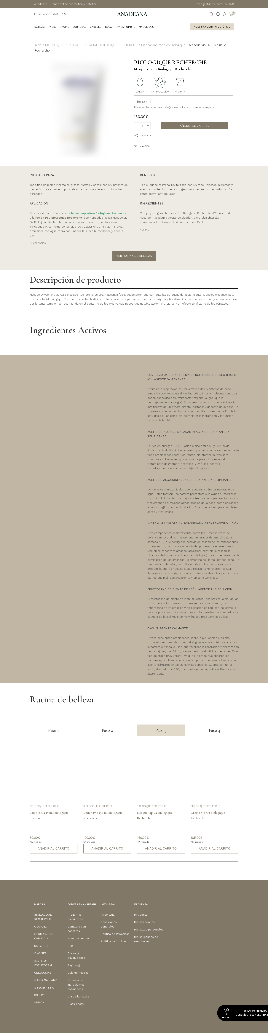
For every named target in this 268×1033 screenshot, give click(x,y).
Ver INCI (145, 229)
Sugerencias (38, 243)
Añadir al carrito (195, 125)
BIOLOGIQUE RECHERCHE (64, 45)
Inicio (38, 45)
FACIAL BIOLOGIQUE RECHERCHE (112, 45)
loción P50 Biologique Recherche (58, 217)
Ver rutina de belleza (134, 256)
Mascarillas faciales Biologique (163, 45)
